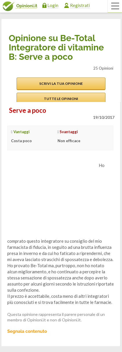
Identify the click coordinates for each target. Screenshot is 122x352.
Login (52, 5)
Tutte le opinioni (61, 98)
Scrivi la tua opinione (61, 83)
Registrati (80, 5)
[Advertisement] (50, 198)
